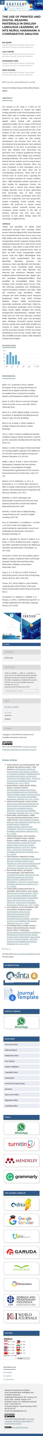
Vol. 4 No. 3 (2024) (25, 10)
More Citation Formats (14, 691)
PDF (7, 644)
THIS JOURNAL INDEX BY (15, 1193)
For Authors (7, 1376)
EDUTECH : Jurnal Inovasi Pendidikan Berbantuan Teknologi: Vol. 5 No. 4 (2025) (24, 780)
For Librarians (8, 1379)
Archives (13, 10)
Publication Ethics (12, 1055)
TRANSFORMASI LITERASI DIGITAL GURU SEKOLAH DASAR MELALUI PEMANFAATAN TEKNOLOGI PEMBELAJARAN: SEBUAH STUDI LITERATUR (23, 824)
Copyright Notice (11, 1072)
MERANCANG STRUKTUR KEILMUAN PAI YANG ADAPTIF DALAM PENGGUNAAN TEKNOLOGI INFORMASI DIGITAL (23, 806)
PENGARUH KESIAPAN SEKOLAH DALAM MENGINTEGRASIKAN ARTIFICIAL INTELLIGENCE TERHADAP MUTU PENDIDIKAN (23, 878)
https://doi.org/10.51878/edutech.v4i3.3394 (21, 82)
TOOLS (7, 1117)
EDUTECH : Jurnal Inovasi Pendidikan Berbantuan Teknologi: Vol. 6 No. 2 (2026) (22, 852)
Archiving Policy (11, 1106)
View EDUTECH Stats (20, 1427)
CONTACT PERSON (12, 1011)
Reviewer (8, 1089)
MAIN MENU (10, 1039)
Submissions (10, 1078)
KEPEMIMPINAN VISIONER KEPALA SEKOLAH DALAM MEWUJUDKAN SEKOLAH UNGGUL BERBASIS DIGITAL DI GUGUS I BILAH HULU (24, 845)
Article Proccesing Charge (15, 1083)
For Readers (7, 1372)
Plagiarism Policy (11, 1100)
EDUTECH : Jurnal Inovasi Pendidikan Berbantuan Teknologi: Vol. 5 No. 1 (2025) (22, 941)
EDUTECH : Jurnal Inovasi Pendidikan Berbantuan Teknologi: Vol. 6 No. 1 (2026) (23, 798)
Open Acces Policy (12, 1094)
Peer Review (10, 1061)
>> (10, 949)
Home (4, 10)
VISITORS (8, 1333)
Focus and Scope (11, 1044)
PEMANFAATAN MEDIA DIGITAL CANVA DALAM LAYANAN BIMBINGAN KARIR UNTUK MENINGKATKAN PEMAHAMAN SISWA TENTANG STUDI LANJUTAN (22, 896)
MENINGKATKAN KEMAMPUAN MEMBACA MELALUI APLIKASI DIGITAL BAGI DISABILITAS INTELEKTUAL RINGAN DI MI (23, 861)
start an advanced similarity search (26, 954)
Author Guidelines (12, 1067)
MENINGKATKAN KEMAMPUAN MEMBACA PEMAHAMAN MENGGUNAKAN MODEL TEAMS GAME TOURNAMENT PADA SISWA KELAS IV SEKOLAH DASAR (23, 935)
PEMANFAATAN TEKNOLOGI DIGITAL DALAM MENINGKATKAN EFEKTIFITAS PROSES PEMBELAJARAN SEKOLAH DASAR (23, 792)
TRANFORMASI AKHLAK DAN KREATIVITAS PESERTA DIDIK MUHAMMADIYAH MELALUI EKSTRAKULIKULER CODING (18, 915)
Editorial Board (11, 1050)
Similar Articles (9, 760)
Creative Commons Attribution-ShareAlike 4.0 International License (19, 1421)
